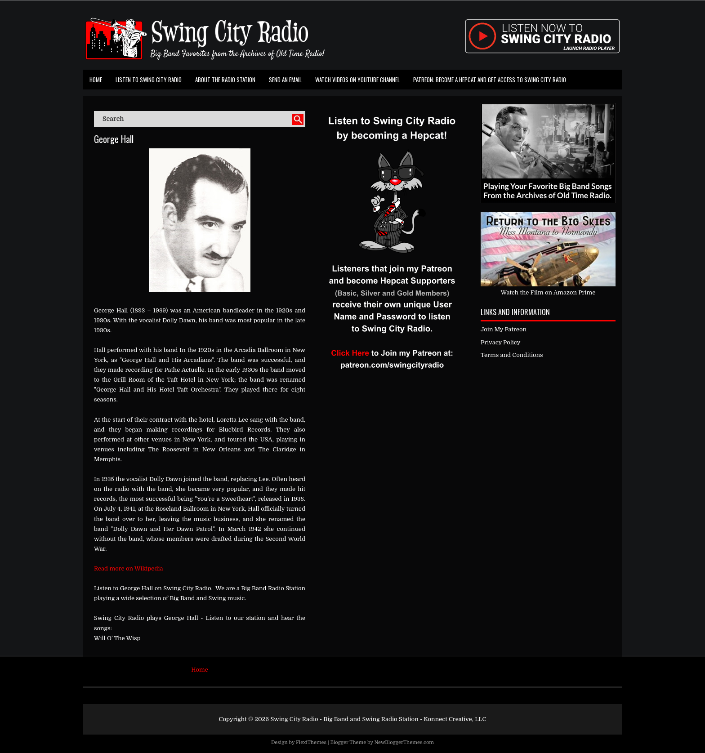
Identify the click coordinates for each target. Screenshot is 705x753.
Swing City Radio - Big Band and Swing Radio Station (344, 719)
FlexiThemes (311, 742)
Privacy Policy (500, 342)
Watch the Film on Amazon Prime (548, 292)
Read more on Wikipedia (128, 568)
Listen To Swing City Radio (149, 79)
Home (95, 79)
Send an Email (285, 79)
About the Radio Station (225, 79)
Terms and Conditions (512, 355)
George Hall (114, 139)
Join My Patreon (504, 329)
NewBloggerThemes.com (404, 742)
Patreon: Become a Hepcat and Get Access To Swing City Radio (489, 79)
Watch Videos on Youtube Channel (357, 79)
